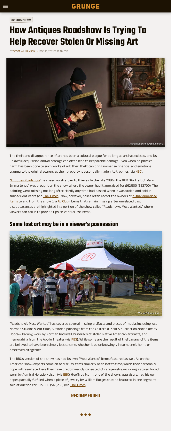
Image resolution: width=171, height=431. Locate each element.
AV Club (63, 201)
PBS (74, 339)
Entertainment (21, 20)
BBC (66, 374)
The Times (50, 196)
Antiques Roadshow (25, 180)
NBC (138, 171)
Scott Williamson (24, 51)
